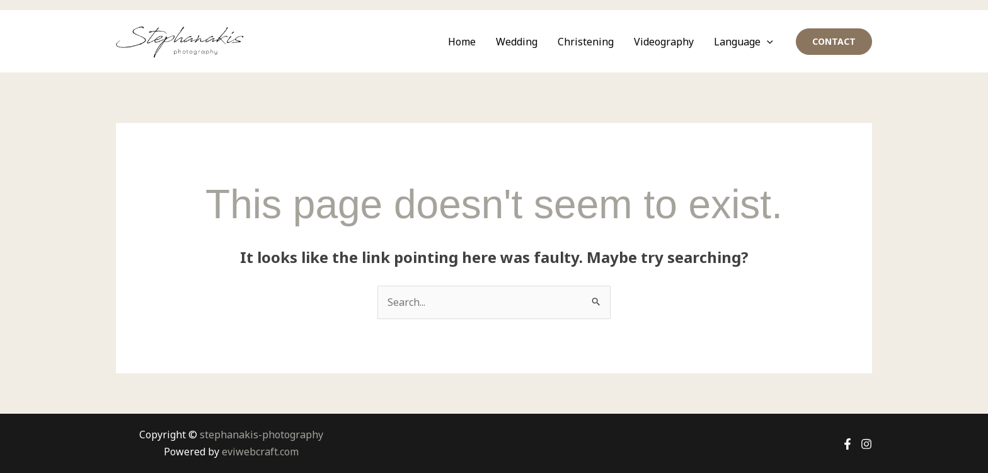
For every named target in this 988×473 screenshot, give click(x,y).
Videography (664, 42)
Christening (586, 42)
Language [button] (743, 41)
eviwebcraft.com (260, 451)
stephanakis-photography (261, 434)
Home (462, 42)
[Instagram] (866, 444)
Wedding (516, 42)
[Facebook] (847, 444)
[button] (767, 41)
